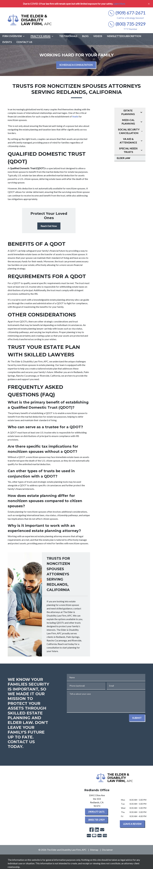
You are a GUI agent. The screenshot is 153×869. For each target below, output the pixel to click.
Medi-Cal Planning (128, 122)
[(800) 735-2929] (96, 819)
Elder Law (123, 158)
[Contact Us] (24, 42)
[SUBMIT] (137, 717)
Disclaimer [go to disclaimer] (107, 849)
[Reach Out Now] (48, 226)
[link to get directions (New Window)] (97, 801)
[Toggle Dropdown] (24, 36)
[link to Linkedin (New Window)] (97, 829)
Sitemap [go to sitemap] (94, 849)
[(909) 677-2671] (96, 811)
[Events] (7, 42)
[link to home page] (30, 20)
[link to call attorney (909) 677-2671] (126, 13)
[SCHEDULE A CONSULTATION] (76, 64)
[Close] (149, 3)
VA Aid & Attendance (128, 141)
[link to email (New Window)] (102, 829)
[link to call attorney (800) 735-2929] (126, 24)
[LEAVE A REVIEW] (132, 823)
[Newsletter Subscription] (124, 36)
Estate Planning (128, 112)
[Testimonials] (68, 36)
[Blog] (85, 36)
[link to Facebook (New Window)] (91, 829)
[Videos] (97, 36)
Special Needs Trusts (128, 150)
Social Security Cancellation (129, 131)
